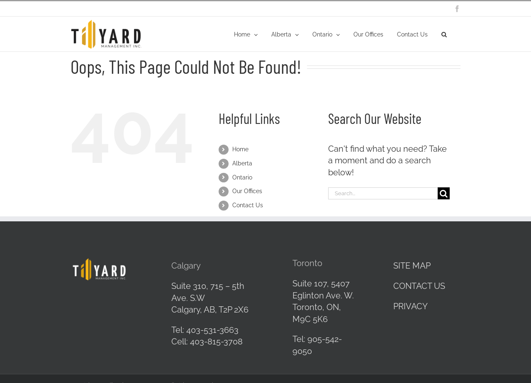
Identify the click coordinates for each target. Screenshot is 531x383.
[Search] (444, 193)
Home (240, 149)
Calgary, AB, (195, 310)
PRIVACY (410, 306)
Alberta (242, 163)
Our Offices (247, 191)
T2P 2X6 (233, 310)
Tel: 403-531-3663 (205, 330)
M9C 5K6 (310, 319)
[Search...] (383, 193)
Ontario (242, 177)
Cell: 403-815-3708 (207, 342)
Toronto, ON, (316, 307)
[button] (444, 34)
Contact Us (247, 205)
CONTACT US (419, 286)
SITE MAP (412, 266)
